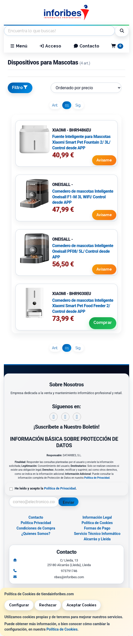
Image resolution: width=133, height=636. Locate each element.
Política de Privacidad (96, 477)
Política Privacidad (36, 523)
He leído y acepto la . (46, 488)
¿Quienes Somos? (35, 534)
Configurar (19, 605)
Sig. (78, 105)
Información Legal (97, 517)
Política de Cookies (61, 629)
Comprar (102, 322)
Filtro (20, 87)
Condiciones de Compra (35, 528)
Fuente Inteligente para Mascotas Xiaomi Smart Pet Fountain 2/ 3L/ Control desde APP (81, 142)
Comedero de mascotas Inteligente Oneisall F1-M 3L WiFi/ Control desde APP (82, 197)
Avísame (104, 160)
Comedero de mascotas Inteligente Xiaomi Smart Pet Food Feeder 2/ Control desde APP (82, 306)
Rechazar (48, 605)
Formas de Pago (97, 528)
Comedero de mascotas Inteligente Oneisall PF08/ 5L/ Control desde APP (82, 251)
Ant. (55, 105)
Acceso (50, 46)
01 (67, 105)
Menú (18, 46)
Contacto (86, 46)
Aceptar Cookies (81, 605)
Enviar (68, 502)
